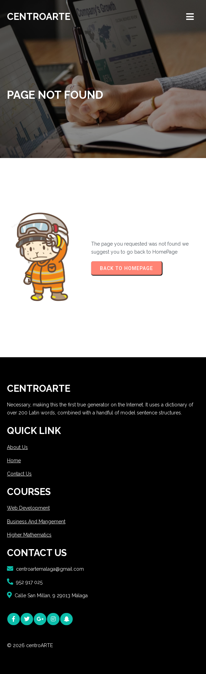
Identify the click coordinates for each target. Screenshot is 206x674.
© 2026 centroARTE (30, 645)
